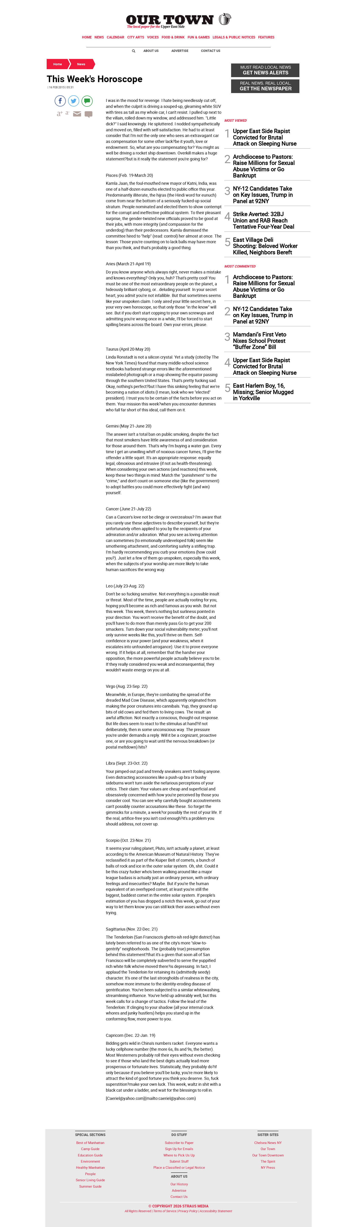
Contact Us (210, 50)
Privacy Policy (188, 1211)
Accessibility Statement (216, 1211)
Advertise (179, 50)
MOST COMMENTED (239, 266)
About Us (151, 50)
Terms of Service (164, 1211)
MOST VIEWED (235, 120)
